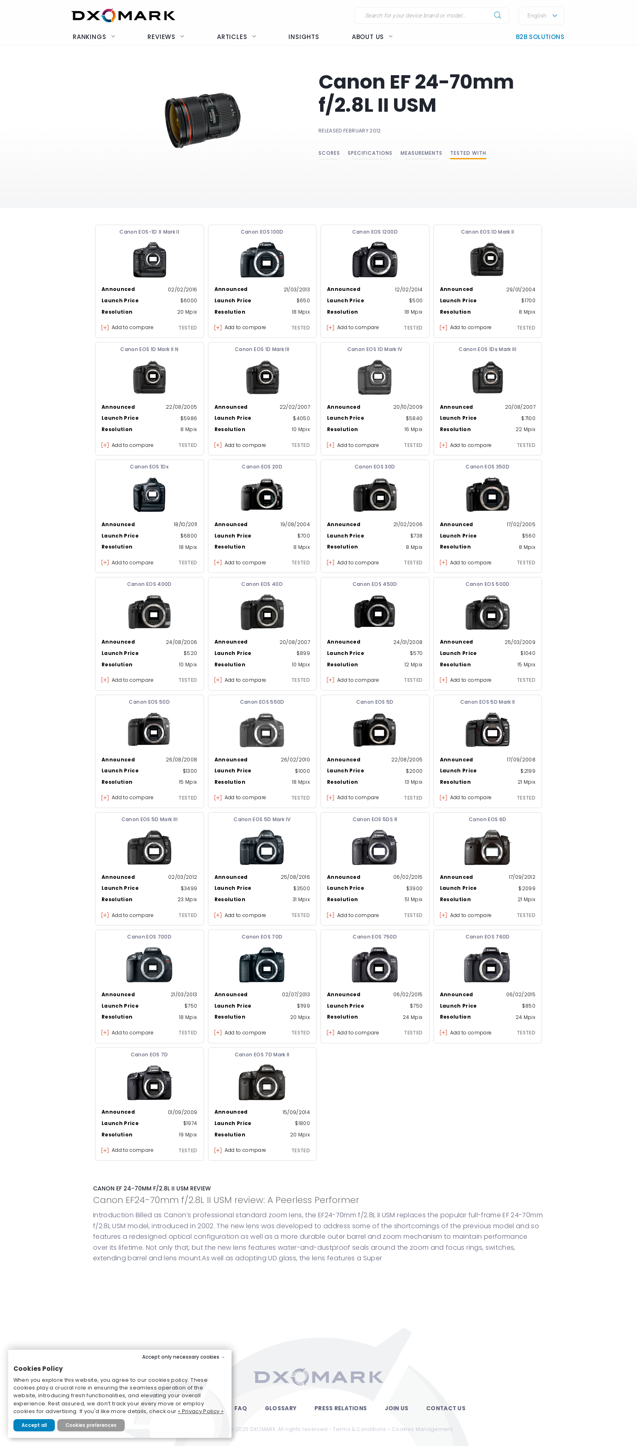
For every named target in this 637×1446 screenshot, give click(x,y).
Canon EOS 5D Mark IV (262, 819)
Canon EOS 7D (149, 1054)
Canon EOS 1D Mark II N (149, 349)
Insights (303, 37)
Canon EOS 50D (149, 701)
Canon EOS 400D (149, 584)
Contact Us (446, 1408)
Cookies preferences (91, 1425)
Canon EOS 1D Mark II (487, 231)
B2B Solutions (540, 37)
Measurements (421, 153)
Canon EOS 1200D (375, 231)
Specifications (370, 153)
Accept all (34, 1425)
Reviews (165, 37)
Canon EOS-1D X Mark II (149, 231)
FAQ (240, 1408)
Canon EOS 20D (262, 466)
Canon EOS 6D (487, 819)
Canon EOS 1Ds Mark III (487, 349)
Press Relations (340, 1408)
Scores (329, 153)
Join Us (396, 1408)
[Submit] (498, 16)
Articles (236, 37)
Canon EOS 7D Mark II (262, 1054)
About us (372, 37)
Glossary (281, 1408)
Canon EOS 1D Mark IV (375, 349)
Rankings (94, 37)
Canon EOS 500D (488, 584)
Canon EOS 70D (262, 936)
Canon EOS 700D (149, 936)
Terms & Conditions (359, 1429)
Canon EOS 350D (487, 466)
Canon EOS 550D (262, 701)
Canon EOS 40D (262, 584)
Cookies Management (422, 1429)
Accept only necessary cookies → (183, 1357)
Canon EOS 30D (375, 466)
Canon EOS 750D (375, 936)
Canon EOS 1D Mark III (262, 349)
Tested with (468, 153)
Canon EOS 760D (488, 936)
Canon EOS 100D (262, 231)
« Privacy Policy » (200, 1411)
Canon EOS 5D (375, 701)
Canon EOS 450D (375, 584)
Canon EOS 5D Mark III (149, 819)
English (536, 16)
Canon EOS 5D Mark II (487, 701)
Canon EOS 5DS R (375, 819)
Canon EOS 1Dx (149, 466)
